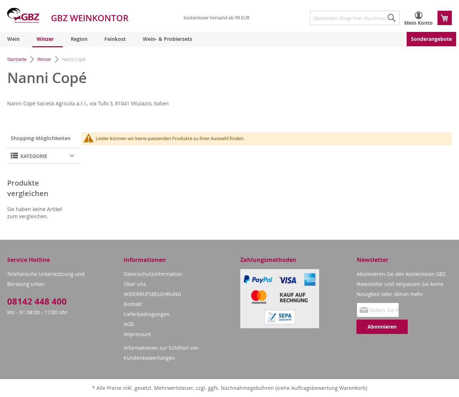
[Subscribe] (382, 327)
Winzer (44, 59)
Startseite (17, 59)
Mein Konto (418, 22)
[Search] (391, 18)
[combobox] (354, 18)
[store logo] (23, 15)
